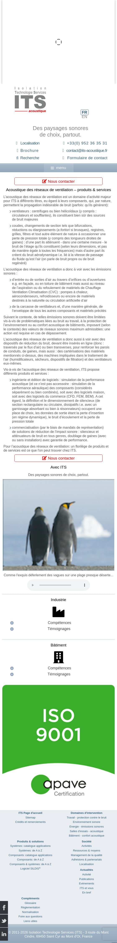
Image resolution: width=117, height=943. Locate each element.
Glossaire (30, 903)
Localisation (30, 143)
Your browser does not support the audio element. (58, 585)
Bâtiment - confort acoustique (86, 835)
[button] (58, 622)
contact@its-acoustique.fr (86, 150)
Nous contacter (58, 181)
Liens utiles (30, 921)
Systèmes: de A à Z (30, 850)
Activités (86, 845)
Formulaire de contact (87, 158)
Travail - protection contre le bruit (87, 817)
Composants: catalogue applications (30, 855)
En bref (86, 892)
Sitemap (30, 817)
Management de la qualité (86, 855)
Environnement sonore (86, 821)
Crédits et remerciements (30, 821)
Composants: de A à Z (30, 859)
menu (58, 167)
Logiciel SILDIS (30, 868)
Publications (86, 879)
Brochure (29, 150)
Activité (86, 874)
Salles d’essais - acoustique (86, 831)
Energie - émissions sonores (86, 826)
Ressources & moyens (86, 850)
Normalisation (30, 912)
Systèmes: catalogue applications (30, 845)
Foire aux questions (30, 916)
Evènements (86, 883)
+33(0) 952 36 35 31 (87, 143)
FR (84, 112)
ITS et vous (87, 888)
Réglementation (30, 907)
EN (84, 116)
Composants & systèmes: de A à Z (30, 864)
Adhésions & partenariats (86, 859)
